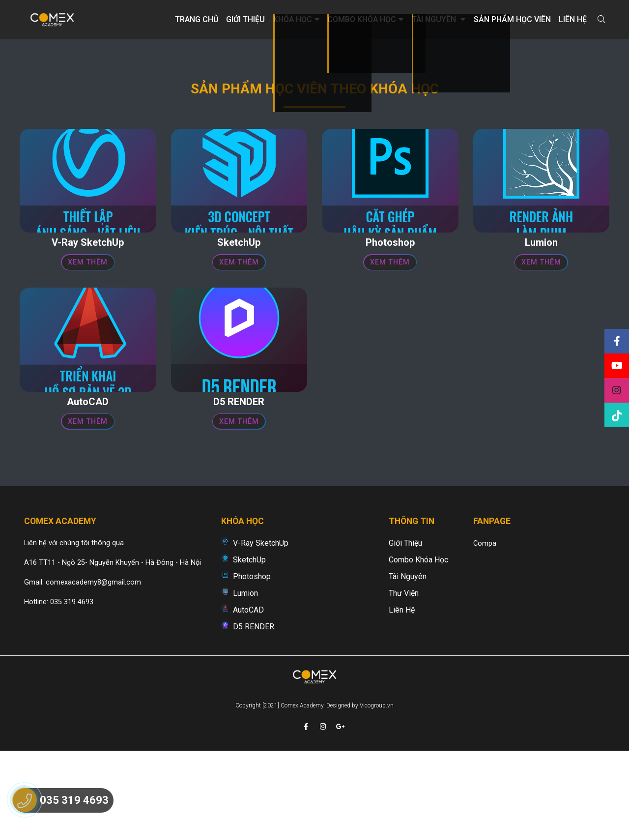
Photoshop (252, 639)
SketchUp (249, 622)
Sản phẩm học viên (512, 19)
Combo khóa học (365, 19)
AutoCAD (248, 672)
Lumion (245, 656)
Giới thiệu (245, 19)
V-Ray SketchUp (260, 606)
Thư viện (404, 656)
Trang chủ (196, 19)
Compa (484, 606)
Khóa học (296, 19)
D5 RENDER (253, 689)
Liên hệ (573, 19)
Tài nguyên (438, 19)
